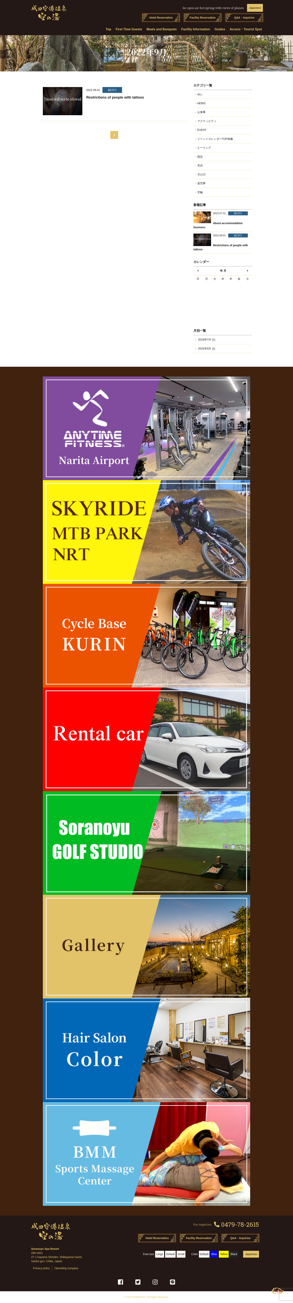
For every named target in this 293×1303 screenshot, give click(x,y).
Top (108, 29)
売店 (200, 165)
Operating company (66, 1268)
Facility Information (195, 29)
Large (159, 1254)
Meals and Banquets (161, 29)
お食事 (201, 112)
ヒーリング (204, 147)
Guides (220, 29)
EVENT (202, 129)
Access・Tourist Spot (246, 29)
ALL (199, 94)
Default (170, 1254)
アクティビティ (207, 121)
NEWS (201, 103)
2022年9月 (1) (206, 348)
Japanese (255, 7)
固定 (200, 156)
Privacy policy (41, 1268)
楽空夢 (201, 183)
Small (181, 1254)
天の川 (201, 174)
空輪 (200, 192)
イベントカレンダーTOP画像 (215, 138)
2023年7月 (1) (206, 339)
